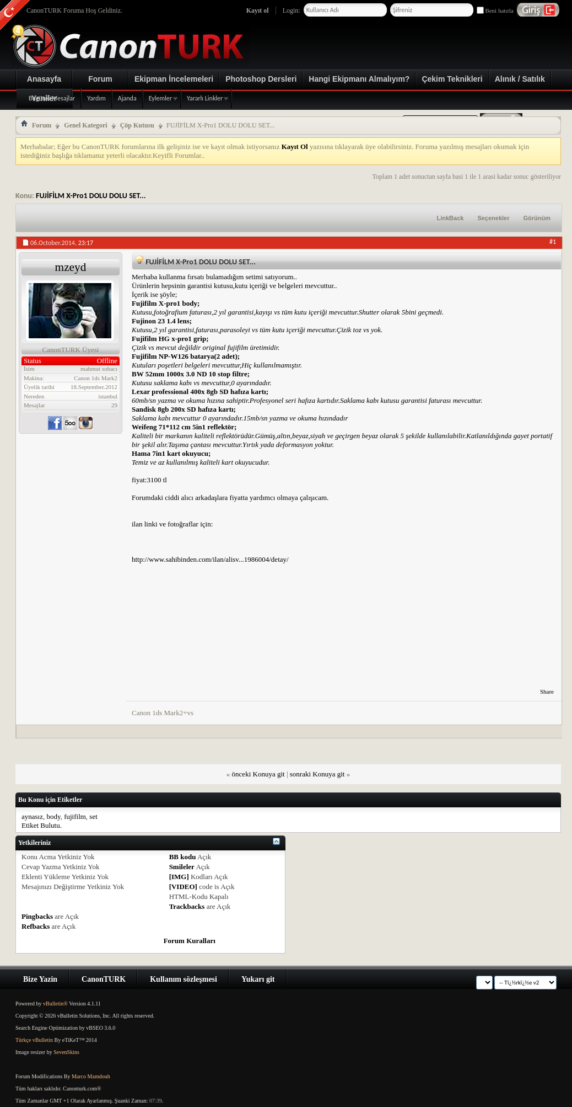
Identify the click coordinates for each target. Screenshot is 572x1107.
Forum (100, 78)
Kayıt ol (257, 10)
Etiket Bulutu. (41, 825)
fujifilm (75, 816)
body (53, 816)
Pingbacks (37, 916)
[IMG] (179, 876)
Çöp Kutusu (137, 125)
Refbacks (35, 926)
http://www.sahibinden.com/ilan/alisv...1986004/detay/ (210, 559)
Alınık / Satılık (520, 78)
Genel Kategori (85, 125)
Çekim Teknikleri (452, 78)
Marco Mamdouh (91, 1076)
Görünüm (537, 218)
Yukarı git (258, 979)
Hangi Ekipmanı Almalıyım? (359, 78)
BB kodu (182, 857)
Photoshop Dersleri (260, 78)
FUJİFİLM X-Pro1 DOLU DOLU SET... (91, 195)
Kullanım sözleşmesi (183, 979)
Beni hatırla (495, 10)
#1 (552, 242)
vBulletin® (55, 1003)
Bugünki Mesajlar (52, 98)
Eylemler (160, 98)
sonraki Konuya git (317, 774)
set (93, 816)
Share (547, 691)
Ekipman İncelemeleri (173, 78)
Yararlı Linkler (205, 98)
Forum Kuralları (189, 940)
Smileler (182, 867)
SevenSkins (66, 1052)
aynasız (32, 816)
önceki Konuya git (258, 774)
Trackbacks (187, 906)
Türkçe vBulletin (34, 1040)
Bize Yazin (40, 979)
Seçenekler (493, 218)
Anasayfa (44, 78)
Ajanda (127, 98)
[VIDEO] (183, 886)
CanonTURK (104, 979)
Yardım (96, 98)
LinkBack (449, 218)
